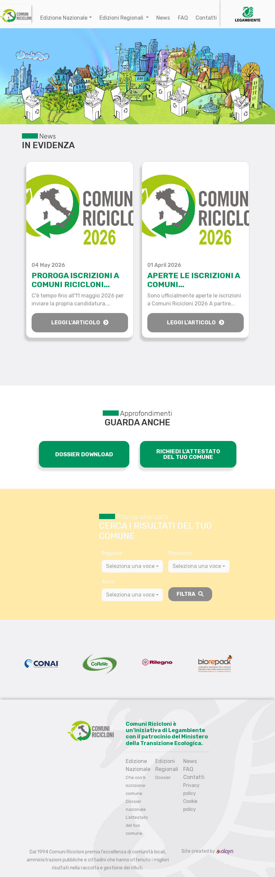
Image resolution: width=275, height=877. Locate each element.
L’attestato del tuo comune (137, 825)
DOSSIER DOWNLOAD (84, 454)
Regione (112, 553)
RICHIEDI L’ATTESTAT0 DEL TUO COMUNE (188, 454)
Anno (108, 582)
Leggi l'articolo (79, 322)
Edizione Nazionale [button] (63, 18)
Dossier (163, 777)
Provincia (180, 553)
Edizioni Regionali (122, 18)
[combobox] (132, 566)
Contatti (206, 18)
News (163, 18)
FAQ (183, 18)
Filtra (190, 594)
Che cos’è (136, 777)
